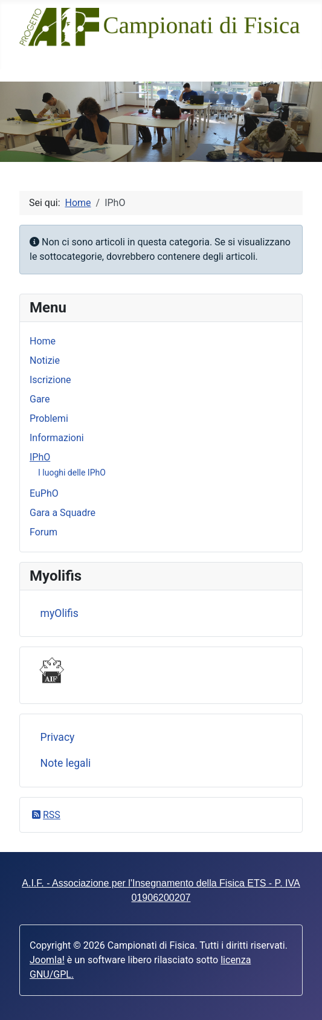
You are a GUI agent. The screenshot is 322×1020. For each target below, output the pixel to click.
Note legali (65, 763)
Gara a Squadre (62, 512)
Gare (40, 399)
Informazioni (57, 438)
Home (43, 341)
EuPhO (44, 493)
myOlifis (59, 613)
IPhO (40, 457)
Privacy (57, 737)
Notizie (45, 360)
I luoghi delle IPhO (72, 472)
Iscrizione (50, 380)
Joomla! (47, 960)
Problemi (49, 418)
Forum (43, 532)
